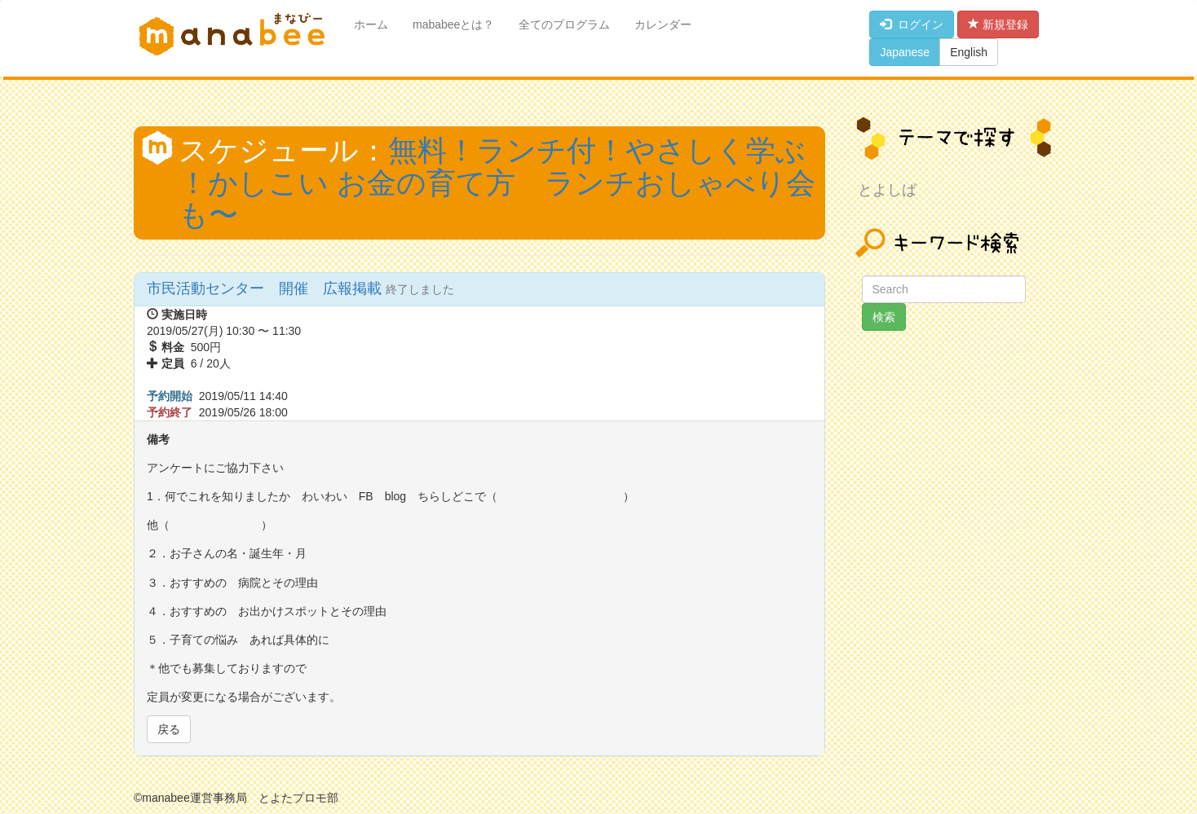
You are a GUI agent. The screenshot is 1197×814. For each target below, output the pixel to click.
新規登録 (998, 24)
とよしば (887, 190)
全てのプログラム (564, 24)
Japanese (905, 52)
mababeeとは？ (453, 24)
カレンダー (662, 24)
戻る (168, 729)
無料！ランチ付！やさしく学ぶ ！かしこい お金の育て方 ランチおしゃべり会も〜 (497, 182)
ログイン (911, 24)
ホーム (371, 24)
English (968, 52)
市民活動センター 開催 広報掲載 (266, 288)
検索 (883, 316)
